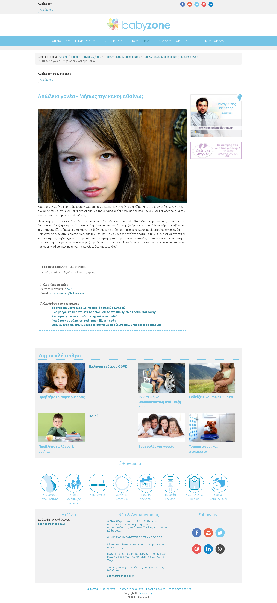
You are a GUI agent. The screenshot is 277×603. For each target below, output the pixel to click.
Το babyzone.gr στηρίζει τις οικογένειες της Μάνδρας (135, 569)
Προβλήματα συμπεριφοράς (122, 56)
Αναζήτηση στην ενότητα (54, 73)
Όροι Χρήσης (108, 588)
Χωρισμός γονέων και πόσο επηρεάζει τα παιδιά (84, 316)
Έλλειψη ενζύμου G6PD (108, 366)
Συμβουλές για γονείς (156, 446)
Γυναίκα (163, 40)
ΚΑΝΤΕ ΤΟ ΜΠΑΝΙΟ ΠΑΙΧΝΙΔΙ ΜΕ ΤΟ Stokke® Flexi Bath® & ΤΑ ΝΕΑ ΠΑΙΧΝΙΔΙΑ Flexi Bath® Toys (137, 557)
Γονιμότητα (59, 40)
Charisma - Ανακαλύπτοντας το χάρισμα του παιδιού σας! (136, 546)
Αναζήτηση (45, 3)
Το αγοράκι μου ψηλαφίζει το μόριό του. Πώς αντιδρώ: (88, 307)
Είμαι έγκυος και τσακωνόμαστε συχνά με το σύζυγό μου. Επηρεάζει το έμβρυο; (106, 324)
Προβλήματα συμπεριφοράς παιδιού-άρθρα (170, 56)
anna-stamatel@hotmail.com (67, 293)
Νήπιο (131, 40)
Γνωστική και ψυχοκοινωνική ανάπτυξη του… (159, 401)
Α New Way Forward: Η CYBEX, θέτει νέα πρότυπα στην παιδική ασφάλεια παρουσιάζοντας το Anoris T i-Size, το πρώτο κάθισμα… (137, 526)
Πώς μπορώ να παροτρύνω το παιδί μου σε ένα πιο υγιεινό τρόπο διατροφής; (104, 312)
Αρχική (63, 56)
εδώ (69, 288)
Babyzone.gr (146, 593)
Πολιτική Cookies (155, 588)
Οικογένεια (183, 40)
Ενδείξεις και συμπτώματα (211, 397)
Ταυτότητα (92, 588)
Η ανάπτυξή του (91, 56)
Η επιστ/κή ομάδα (211, 40)
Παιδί (146, 40)
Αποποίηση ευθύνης (180, 588)
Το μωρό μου (109, 40)
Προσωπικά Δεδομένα (130, 588)
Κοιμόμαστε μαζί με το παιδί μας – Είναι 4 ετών (83, 320)
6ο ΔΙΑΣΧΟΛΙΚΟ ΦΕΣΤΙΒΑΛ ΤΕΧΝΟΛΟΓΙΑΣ (134, 537)
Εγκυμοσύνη (83, 40)
